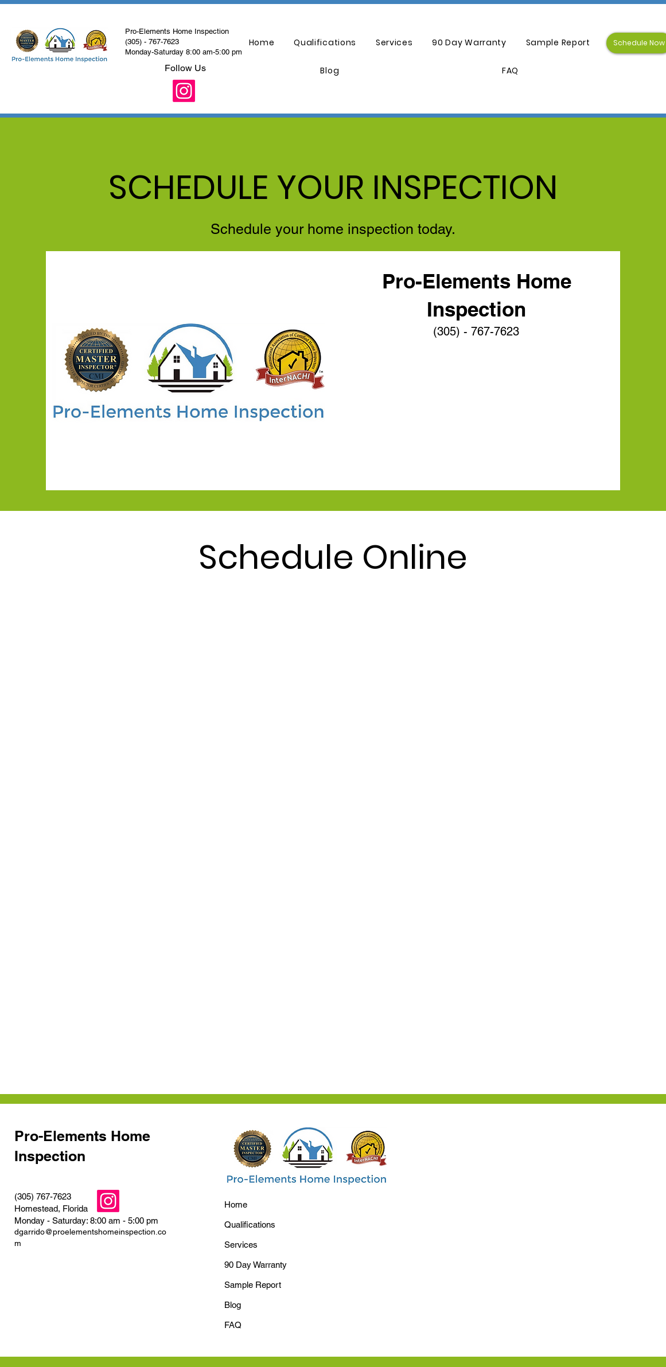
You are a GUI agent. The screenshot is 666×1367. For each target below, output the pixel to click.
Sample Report (252, 1285)
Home (235, 1204)
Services (241, 1244)
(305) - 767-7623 (152, 41)
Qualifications (249, 1224)
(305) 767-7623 (42, 1196)
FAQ (233, 1325)
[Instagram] (184, 91)
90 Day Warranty (255, 1265)
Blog (232, 1305)
